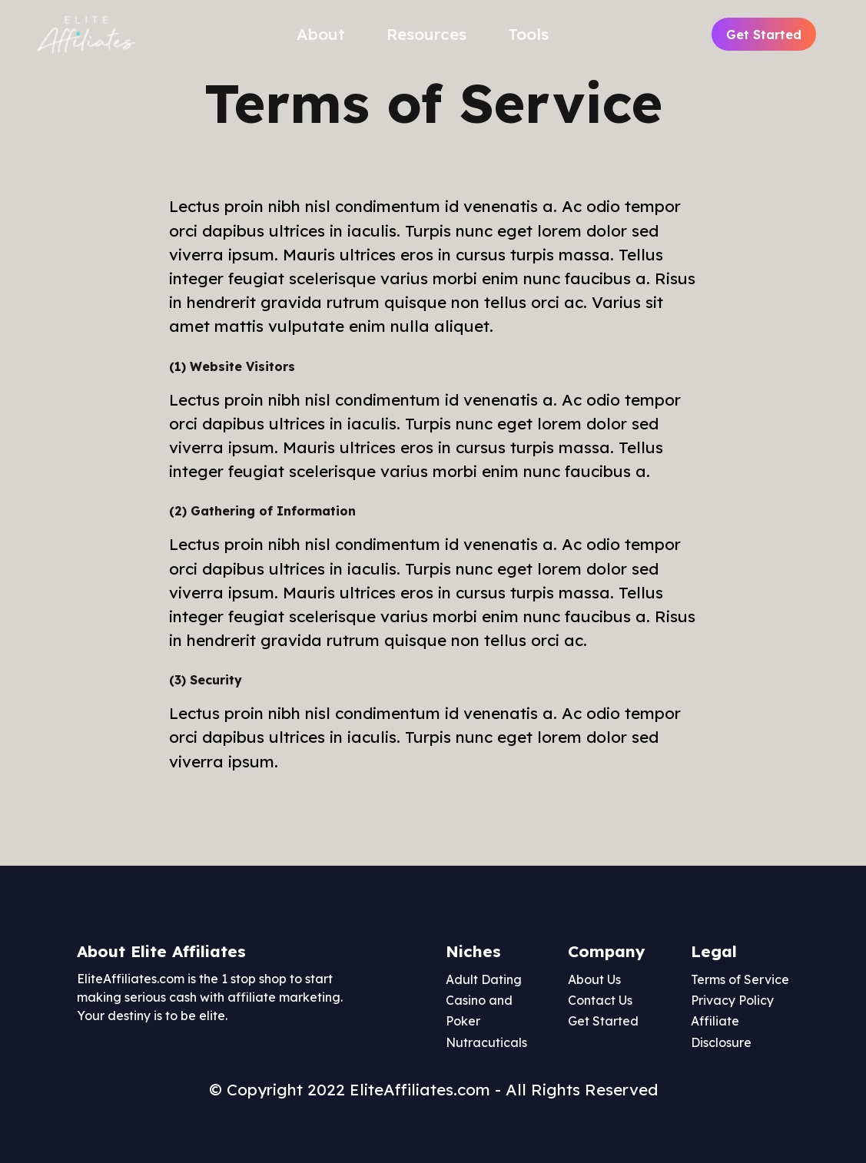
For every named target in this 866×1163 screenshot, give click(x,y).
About (321, 34)
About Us (594, 979)
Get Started (763, 34)
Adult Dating (484, 979)
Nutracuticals (486, 1042)
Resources (426, 34)
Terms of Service (740, 979)
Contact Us (600, 1000)
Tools (528, 34)
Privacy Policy (732, 1000)
